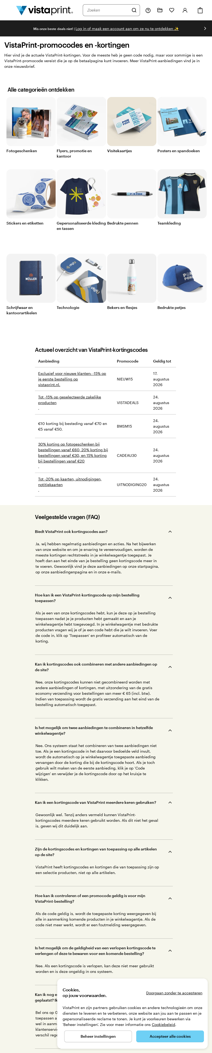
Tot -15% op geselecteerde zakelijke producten (69, 400)
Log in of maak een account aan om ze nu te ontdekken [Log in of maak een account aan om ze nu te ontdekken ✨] (127, 28)
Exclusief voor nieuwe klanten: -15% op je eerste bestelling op (72, 376)
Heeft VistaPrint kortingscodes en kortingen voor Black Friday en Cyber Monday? (94, 761)
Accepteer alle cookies (170, 1036)
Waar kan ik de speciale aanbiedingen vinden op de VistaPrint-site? (95, 783)
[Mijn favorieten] (171, 10)
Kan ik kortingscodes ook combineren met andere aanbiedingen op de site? (96, 577)
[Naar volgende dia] (205, 28)
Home (36, 1037)
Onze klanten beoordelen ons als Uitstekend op (113, 960)
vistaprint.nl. (49, 384)
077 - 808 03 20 (16, 1037)
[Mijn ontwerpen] (160, 10)
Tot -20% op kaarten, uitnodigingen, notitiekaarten (70, 482)
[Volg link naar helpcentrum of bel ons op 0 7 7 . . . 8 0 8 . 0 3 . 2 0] (148, 10)
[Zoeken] (134, 10)
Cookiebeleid (163, 1024)
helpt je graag (29, 937)
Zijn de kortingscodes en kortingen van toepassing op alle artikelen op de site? (96, 645)
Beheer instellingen (98, 1036)
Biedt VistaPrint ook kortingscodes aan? (71, 531)
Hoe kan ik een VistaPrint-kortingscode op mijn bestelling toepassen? (87, 553)
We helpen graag (138, 915)
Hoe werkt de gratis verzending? (64, 739)
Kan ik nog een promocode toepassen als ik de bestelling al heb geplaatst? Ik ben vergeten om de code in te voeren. (92, 718)
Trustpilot (76, 955)
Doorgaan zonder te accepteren (174, 993)
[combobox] (108, 10)
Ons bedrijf (138, 934)
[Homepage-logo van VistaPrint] (44, 10)
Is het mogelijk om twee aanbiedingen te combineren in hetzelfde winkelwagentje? (94, 602)
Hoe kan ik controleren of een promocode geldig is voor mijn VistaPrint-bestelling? (90, 669)
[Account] (185, 10)
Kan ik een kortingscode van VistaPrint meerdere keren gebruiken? (95, 623)
